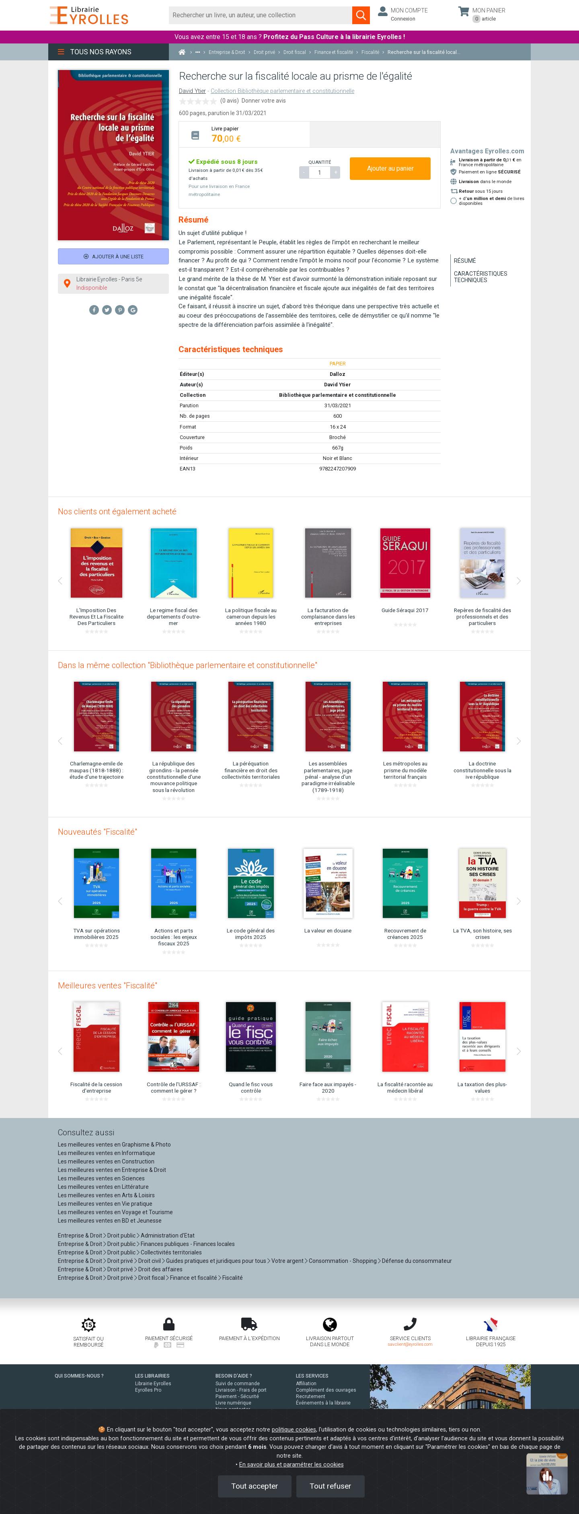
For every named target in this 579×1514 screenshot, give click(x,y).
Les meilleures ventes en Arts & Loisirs (106, 1195)
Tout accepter (254, 1486)
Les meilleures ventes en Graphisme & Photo (114, 1144)
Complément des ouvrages (326, 1390)
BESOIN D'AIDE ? (234, 1376)
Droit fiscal (151, 1278)
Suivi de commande (238, 1383)
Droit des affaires (160, 1269)
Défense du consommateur (417, 1261)
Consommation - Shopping (343, 1261)
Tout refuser (330, 1486)
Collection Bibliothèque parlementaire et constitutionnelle (282, 91)
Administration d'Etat (168, 1235)
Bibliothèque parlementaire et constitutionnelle (337, 395)
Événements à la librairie (323, 1403)
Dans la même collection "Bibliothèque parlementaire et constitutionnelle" (187, 665)
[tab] (244, 134)
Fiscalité (232, 1278)
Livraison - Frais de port (241, 1390)
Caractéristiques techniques (480, 276)
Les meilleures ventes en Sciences (101, 1178)
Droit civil (149, 1261)
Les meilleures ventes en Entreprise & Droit (112, 1170)
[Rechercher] (261, 15)
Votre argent (287, 1261)
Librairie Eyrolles (153, 1383)
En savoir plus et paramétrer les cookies (291, 1464)
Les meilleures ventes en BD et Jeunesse (110, 1220)
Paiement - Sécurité (237, 1396)
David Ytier (192, 91)
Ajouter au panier (390, 168)
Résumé (465, 261)
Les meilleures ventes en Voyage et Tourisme (115, 1212)
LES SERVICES (312, 1376)
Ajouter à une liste (114, 257)
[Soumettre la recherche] (361, 15)
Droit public (121, 1235)
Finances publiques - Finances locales (188, 1244)
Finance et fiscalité (193, 1278)
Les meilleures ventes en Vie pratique (105, 1203)
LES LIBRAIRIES (152, 1376)
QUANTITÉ (319, 162)
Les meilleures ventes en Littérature (103, 1187)
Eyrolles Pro (148, 1390)
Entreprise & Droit (80, 1235)
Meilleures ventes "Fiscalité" (107, 985)
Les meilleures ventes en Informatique (106, 1153)
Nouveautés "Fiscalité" (97, 832)
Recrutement (310, 1396)
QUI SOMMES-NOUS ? (79, 1376)
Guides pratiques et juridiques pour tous (216, 1261)
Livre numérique (233, 1403)
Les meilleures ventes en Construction (106, 1161)
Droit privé (120, 1261)
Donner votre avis (264, 100)
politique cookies (294, 1429)
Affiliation (306, 1383)
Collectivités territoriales (171, 1252)
